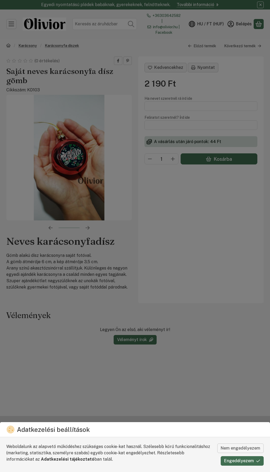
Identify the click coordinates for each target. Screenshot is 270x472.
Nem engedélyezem (240, 448)
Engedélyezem (242, 460)
